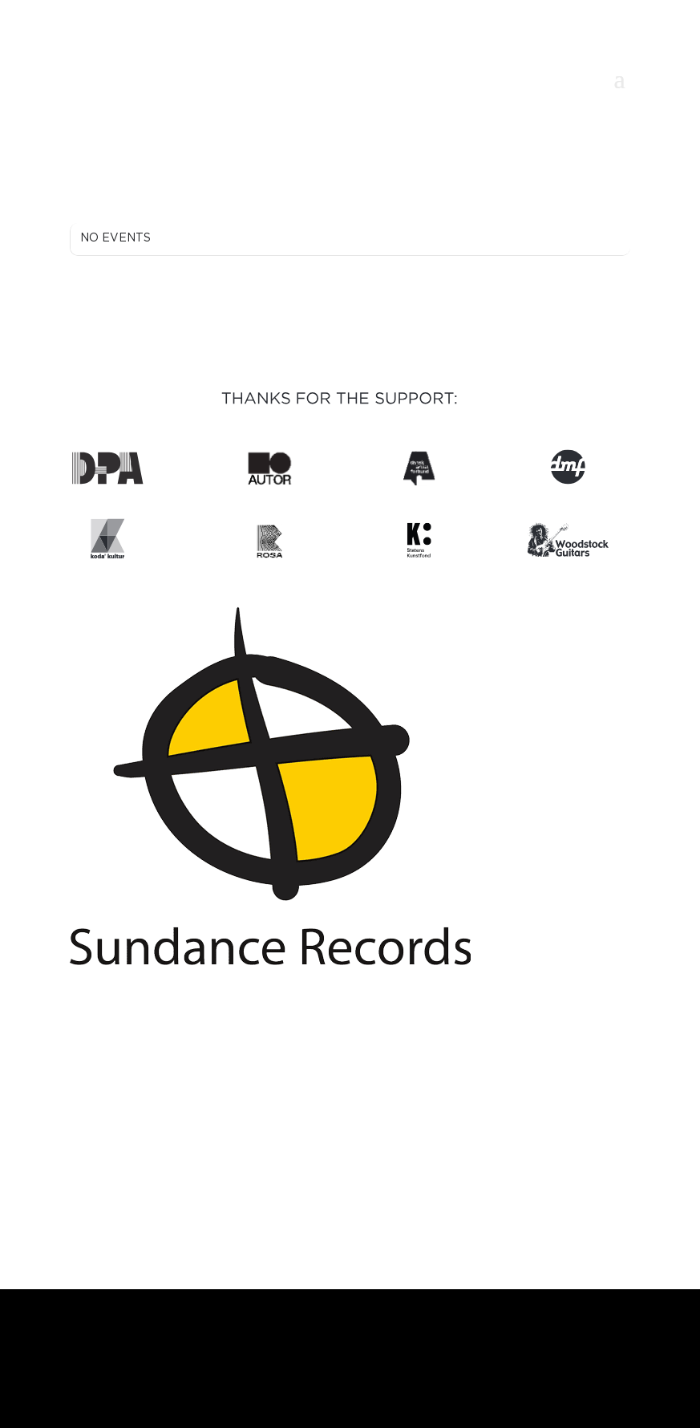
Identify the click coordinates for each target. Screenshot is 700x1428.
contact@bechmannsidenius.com (349, 1138)
